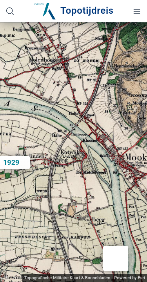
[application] (73, 152)
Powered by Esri (129, 277)
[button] (115, 258)
